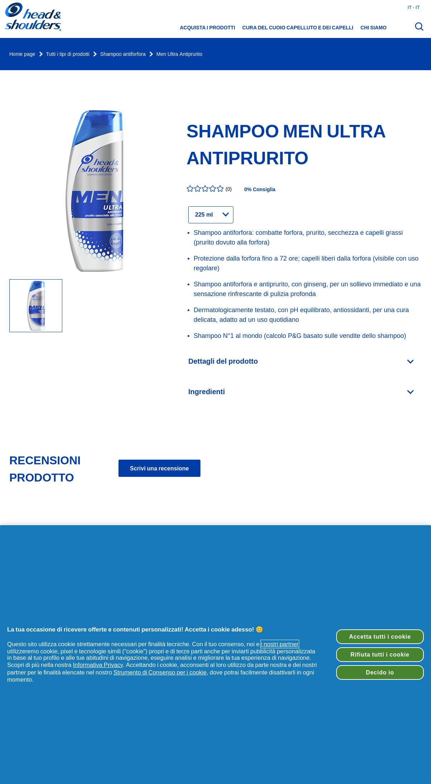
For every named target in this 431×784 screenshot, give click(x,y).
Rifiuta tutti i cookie (380, 654)
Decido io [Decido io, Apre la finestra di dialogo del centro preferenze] (380, 672)
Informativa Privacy (98, 664)
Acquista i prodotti (207, 27)
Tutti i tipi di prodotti (67, 54)
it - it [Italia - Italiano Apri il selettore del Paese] (413, 7)
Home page (22, 54)
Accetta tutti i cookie (380, 636)
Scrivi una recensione (159, 468)
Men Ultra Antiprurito (179, 54)
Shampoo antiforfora (123, 54)
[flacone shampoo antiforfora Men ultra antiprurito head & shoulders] (35, 306)
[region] (215, 654)
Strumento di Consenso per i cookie (160, 672)
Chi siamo (373, 27)
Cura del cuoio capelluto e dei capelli (297, 27)
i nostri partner (280, 644)
